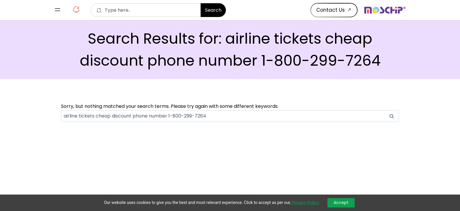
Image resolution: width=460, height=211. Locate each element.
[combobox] (146, 10)
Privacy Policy (305, 202)
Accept (341, 202)
